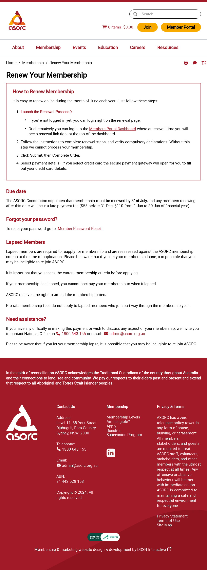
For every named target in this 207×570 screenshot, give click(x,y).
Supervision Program (124, 434)
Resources (167, 47)
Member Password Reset (80, 228)
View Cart (105, 29)
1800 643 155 (74, 333)
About (18, 47)
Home (11, 62)
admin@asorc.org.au (127, 333)
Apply (111, 426)
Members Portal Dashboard (112, 128)
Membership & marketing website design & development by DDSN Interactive (100, 549)
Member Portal (181, 27)
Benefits (113, 430)
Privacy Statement (172, 516)
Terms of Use (168, 520)
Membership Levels (123, 417)
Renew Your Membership (71, 62)
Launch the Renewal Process (45, 111)
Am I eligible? (118, 421)
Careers (137, 47)
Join (147, 27)
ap (164, 525)
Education (108, 47)
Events (79, 47)
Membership (48, 47)
